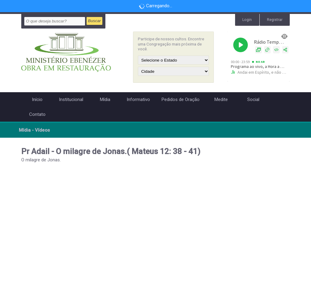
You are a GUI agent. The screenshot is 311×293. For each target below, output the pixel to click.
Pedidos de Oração (180, 99)
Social (253, 99)
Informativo (138, 99)
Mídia (105, 99)
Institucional (71, 99)
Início (37, 99)
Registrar (274, 20)
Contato (37, 114)
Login (247, 20)
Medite (221, 99)
